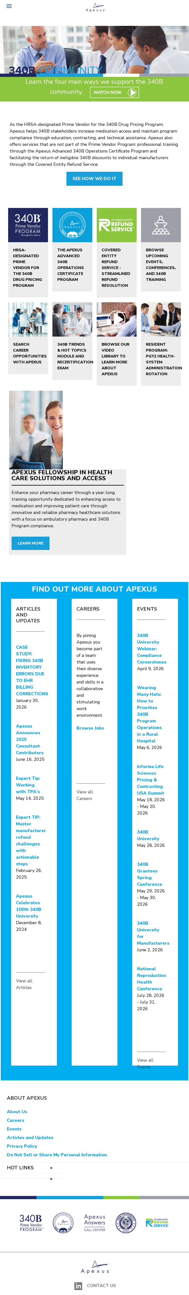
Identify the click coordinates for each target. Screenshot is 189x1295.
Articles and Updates (30, 1138)
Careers (15, 1120)
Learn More (30, 543)
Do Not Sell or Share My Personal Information (57, 1155)
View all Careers (85, 795)
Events (14, 1129)
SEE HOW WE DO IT (94, 179)
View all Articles (24, 984)
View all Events (145, 1063)
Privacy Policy (22, 1146)
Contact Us (101, 1286)
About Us (17, 1112)
